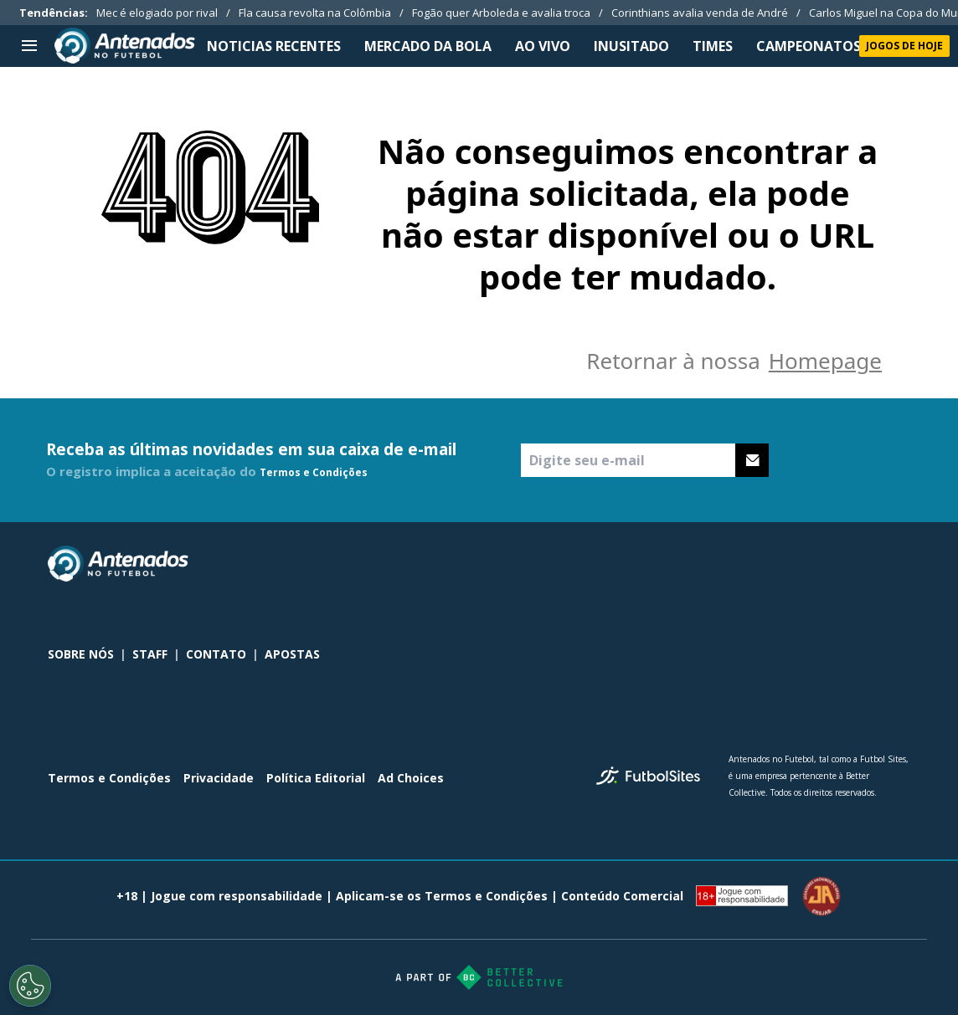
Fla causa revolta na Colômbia (315, 12)
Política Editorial (315, 778)
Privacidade (218, 778)
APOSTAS (292, 654)
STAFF (149, 654)
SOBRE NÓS (81, 654)
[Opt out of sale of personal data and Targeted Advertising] (30, 986)
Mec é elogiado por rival (157, 12)
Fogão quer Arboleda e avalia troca (501, 12)
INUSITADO (631, 46)
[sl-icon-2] (863, 564)
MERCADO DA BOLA (428, 46)
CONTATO (216, 654)
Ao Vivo (542, 46)
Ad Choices (411, 778)
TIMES (713, 46)
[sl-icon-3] (900, 564)
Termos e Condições (314, 472)
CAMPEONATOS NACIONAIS (848, 46)
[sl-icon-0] (790, 564)
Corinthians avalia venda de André (699, 12)
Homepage (825, 361)
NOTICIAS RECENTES (274, 46)
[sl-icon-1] (826, 564)
